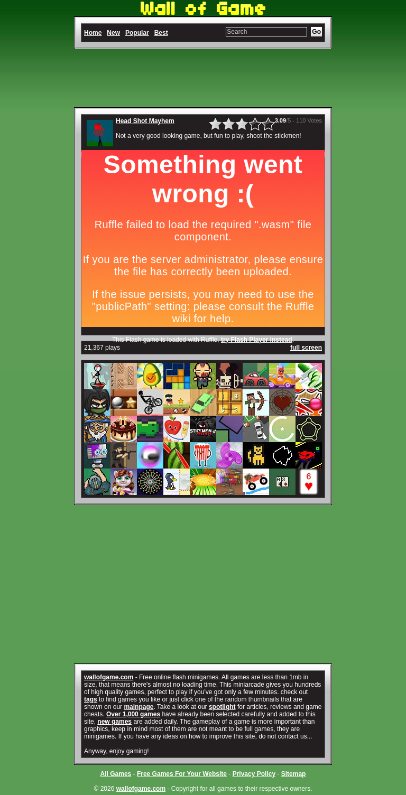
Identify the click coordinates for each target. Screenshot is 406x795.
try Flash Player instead (256, 339)
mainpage (138, 706)
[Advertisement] (203, 78)
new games (114, 721)
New (113, 32)
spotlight (222, 706)
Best (161, 32)
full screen (306, 347)
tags (90, 699)
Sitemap (293, 774)
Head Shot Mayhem (145, 121)
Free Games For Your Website (182, 774)
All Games (116, 774)
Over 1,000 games (133, 714)
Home (93, 32)
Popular (137, 32)
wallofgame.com (108, 677)
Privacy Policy (254, 774)
